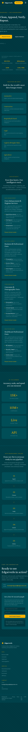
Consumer (4, 657)
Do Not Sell (21, 698)
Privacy (13, 696)
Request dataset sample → (11, 233)
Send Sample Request (14, 617)
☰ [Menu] (25, 3)
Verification (4, 671)
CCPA (25, 696)
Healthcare (4, 659)
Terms (18, 696)
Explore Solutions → (20, 36)
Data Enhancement (6, 668)
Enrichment (4, 673)
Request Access (6, 36)
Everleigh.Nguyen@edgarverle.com (16, 586)
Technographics (5, 661)
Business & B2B (5, 654)
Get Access (18, 2)
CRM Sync (4, 675)
